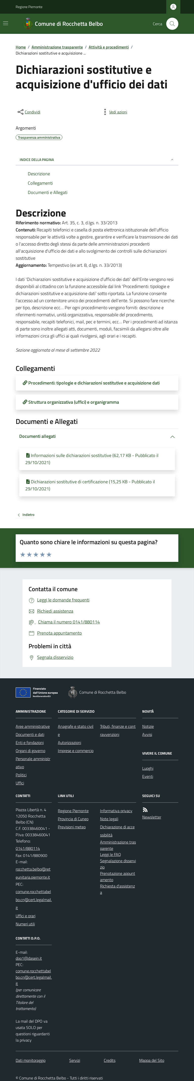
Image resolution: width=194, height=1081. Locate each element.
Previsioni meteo (72, 827)
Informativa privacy (116, 811)
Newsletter (151, 817)
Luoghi (147, 768)
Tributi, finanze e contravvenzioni (118, 730)
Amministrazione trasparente (57, 47)
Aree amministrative (33, 726)
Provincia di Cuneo (73, 819)
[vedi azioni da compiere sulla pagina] (114, 112)
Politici (21, 775)
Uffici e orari (25, 916)
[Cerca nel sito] (170, 24)
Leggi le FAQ (110, 854)
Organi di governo (30, 751)
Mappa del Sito (151, 1060)
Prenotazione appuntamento (117, 876)
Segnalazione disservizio (118, 864)
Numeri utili (25, 924)
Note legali (109, 819)
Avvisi (147, 734)
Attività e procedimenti (109, 47)
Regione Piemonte (29, 6)
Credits (109, 1060)
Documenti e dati (30, 734)
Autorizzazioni (69, 742)
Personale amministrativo (33, 763)
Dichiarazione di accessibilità (117, 831)
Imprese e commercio (75, 751)
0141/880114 (28, 848)
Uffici (20, 783)
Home (21, 47)
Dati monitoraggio (30, 1060)
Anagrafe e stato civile (75, 730)
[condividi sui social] (28, 112)
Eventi (147, 776)
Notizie (148, 726)
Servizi (74, 1060)
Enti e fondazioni (30, 742)
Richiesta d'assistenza (117, 889)
